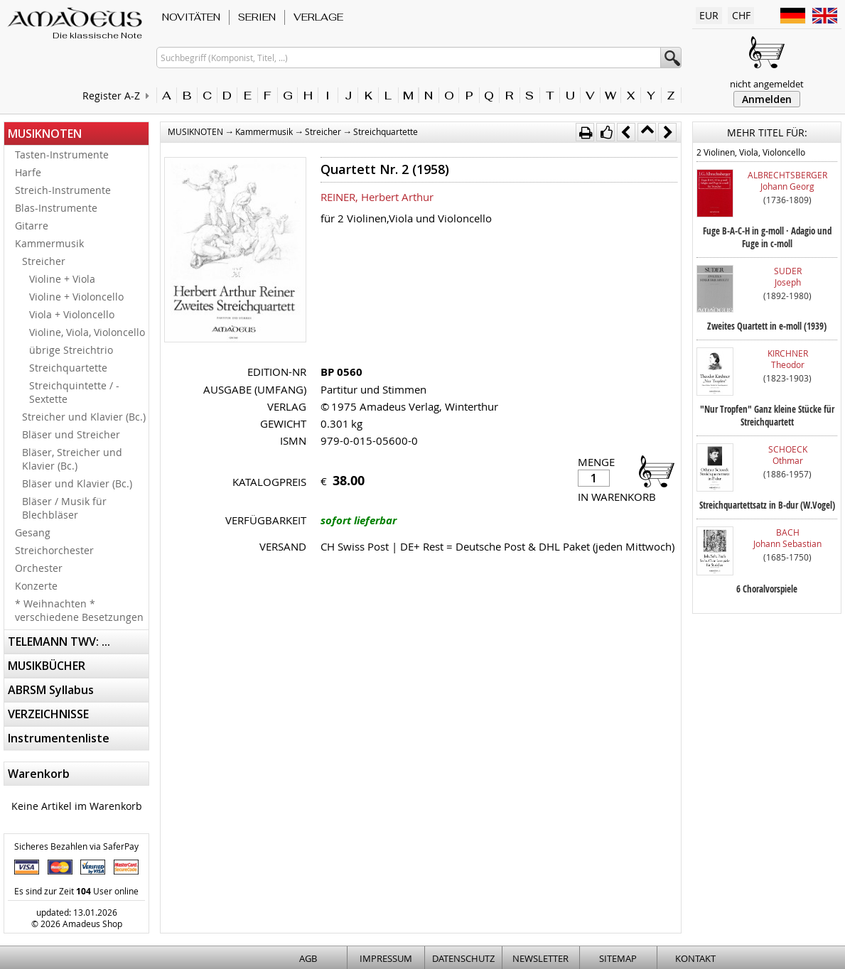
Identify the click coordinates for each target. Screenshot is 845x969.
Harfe (28, 172)
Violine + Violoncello (76, 296)
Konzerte (36, 585)
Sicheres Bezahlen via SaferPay (76, 846)
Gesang (32, 532)
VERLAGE (318, 17)
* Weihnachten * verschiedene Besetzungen (79, 610)
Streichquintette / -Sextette (74, 392)
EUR (708, 15)
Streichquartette (68, 367)
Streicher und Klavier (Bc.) (84, 416)
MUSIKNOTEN (45, 133)
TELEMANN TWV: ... (59, 641)
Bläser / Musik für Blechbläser (64, 507)
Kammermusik (49, 243)
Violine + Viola (62, 279)
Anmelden (767, 99)
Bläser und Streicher (71, 434)
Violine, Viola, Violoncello (87, 332)
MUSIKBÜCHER (46, 665)
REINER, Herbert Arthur (377, 197)
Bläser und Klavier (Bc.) (77, 483)
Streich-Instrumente (63, 190)
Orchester (39, 568)
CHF (741, 15)
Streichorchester (54, 550)
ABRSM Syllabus (51, 690)
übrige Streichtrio (71, 350)
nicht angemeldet (767, 83)
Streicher (43, 261)
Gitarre (31, 225)
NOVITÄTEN (191, 17)
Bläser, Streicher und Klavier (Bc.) (72, 458)
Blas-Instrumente (56, 208)
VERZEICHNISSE (48, 714)
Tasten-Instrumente (62, 154)
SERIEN (257, 17)
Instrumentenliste (58, 738)
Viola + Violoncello (71, 314)
